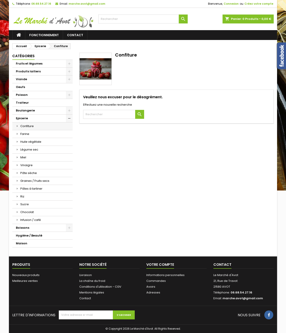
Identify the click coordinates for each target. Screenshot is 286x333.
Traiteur (22, 103)
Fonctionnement (44, 35)
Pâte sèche (28, 173)
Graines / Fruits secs (34, 181)
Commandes (156, 281)
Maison (21, 243)
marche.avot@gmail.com (87, 4)
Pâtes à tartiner (31, 188)
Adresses (153, 292)
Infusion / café (30, 220)
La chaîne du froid (92, 281)
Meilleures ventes (25, 281)
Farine (24, 134)
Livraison (85, 275)
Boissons (22, 228)
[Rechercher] (143, 19)
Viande (21, 79)
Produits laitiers (28, 71)
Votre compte (160, 264)
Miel (23, 157)
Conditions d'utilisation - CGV (100, 287)
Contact (75, 35)
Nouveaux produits (26, 275)
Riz (22, 196)
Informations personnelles (165, 275)
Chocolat (27, 212)
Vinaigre (26, 165)
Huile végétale (30, 142)
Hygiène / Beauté (29, 235)
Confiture (27, 126)
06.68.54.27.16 (41, 4)
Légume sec (29, 149)
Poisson (22, 95)
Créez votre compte (258, 4)
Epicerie (22, 118)
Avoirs (150, 287)
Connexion (231, 4)
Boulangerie (25, 110)
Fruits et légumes (29, 63)
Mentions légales (91, 292)
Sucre (24, 204)
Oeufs (20, 87)
